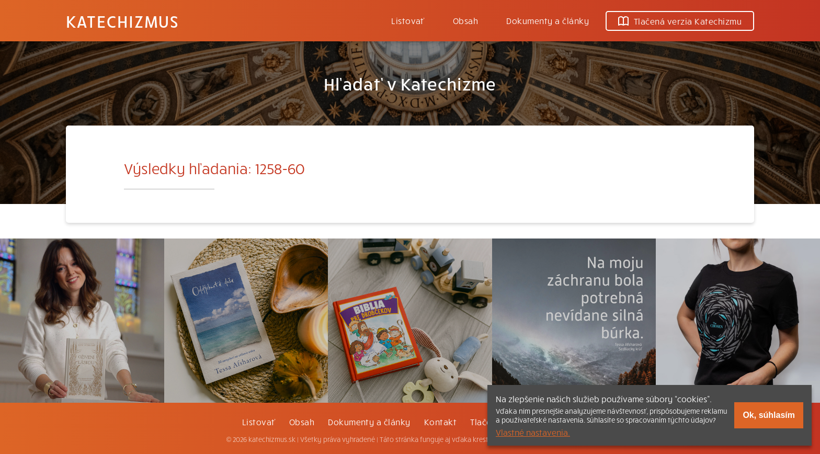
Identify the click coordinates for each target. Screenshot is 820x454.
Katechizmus (122, 20)
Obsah (465, 20)
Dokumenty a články (547, 20)
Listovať (408, 20)
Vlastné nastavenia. (533, 432)
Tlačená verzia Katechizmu (680, 21)
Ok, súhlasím (769, 415)
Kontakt (440, 421)
